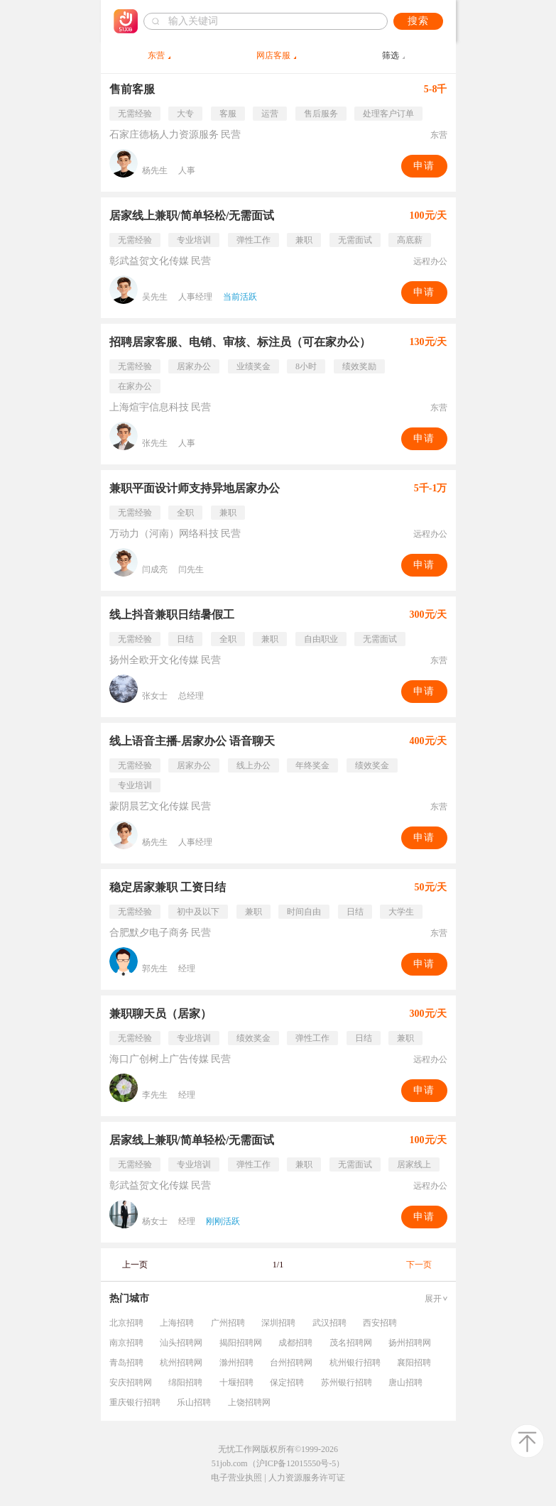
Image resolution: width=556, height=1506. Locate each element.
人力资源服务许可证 (306, 1478)
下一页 (419, 1265)
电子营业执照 (236, 1478)
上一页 (135, 1265)
